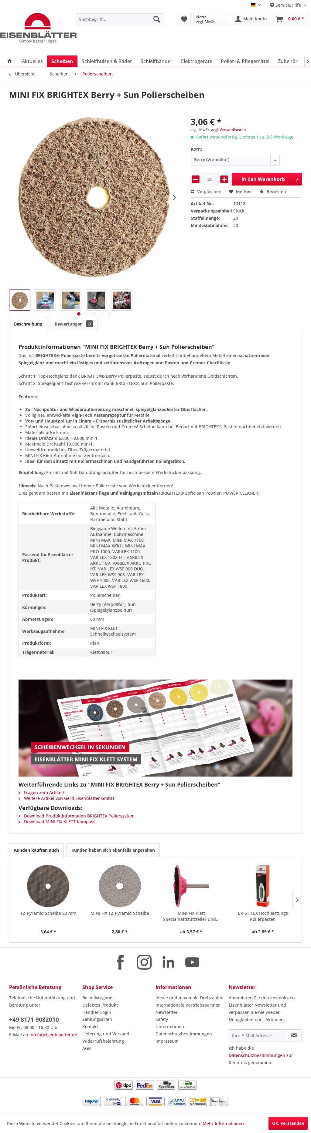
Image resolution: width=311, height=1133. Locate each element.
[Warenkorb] (290, 19)
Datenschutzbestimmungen (184, 1034)
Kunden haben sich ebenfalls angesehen (113, 850)
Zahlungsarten (97, 1019)
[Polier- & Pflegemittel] (245, 61)
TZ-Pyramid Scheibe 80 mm (48, 913)
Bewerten (272, 191)
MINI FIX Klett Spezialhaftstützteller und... (191, 916)
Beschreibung (28, 324)
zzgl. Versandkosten (228, 129)
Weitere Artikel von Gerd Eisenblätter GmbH (66, 798)
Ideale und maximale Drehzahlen (190, 998)
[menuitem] (119, 19)
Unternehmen (170, 1026)
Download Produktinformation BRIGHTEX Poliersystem (77, 816)
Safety (162, 1019)
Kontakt (90, 1026)
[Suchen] (156, 19)
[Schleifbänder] (156, 61)
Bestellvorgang (97, 998)
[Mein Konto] (251, 19)
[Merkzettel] (184, 19)
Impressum (167, 1041)
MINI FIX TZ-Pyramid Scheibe (120, 913)
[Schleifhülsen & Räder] (106, 61)
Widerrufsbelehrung (103, 1041)
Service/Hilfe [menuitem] (286, 5)
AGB (86, 1048)
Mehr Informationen (223, 1123)
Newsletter (167, 1012)
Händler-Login (96, 1012)
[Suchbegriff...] (119, 19)
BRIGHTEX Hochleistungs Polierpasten (263, 916)
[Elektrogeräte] (197, 61)
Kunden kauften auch (36, 850)
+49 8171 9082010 (34, 1020)
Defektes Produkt (100, 1005)
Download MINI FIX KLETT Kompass (57, 821)
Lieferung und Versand (105, 1034)
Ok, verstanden (288, 1123)
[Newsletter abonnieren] (294, 1035)
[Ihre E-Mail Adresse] (258, 1035)
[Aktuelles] (32, 61)
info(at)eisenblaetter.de (53, 1035)
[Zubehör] (288, 61)
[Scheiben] (62, 61)
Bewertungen (74, 323)
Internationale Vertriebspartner (188, 1005)
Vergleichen (206, 191)
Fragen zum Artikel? (41, 792)
